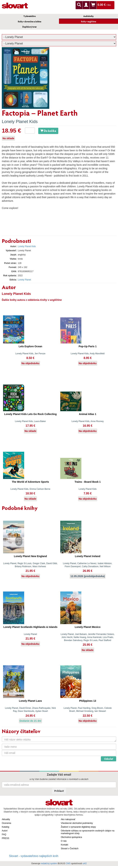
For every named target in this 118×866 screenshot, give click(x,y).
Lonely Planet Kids (20, 121)
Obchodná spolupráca (71, 837)
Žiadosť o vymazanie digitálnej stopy (78, 827)
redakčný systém (49, 863)
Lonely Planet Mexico (87, 627)
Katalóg (5, 827)
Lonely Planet (24, 279)
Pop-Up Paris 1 (88, 346)
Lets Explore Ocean (30, 346)
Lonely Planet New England (30, 556)
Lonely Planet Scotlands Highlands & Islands (30, 627)
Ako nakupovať (68, 819)
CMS (68, 863)
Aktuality (6, 819)
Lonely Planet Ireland (87, 556)
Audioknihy (88, 16)
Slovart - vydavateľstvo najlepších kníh (33, 856)
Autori (4, 830)
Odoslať (108, 758)
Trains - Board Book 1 (88, 481)
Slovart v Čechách (69, 848)
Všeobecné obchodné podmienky (77, 823)
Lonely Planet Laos (30, 700)
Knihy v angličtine (88, 21)
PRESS (5, 838)
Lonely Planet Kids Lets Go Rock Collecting (30, 414)
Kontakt (64, 844)
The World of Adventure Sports (30, 481)
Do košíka (48, 131)
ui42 (85, 863)
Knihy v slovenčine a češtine (29, 21)
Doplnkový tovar (29, 26)
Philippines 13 (87, 700)
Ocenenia (6, 823)
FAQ (4, 834)
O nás (64, 841)
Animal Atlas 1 (87, 414)
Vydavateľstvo (29, 16)
